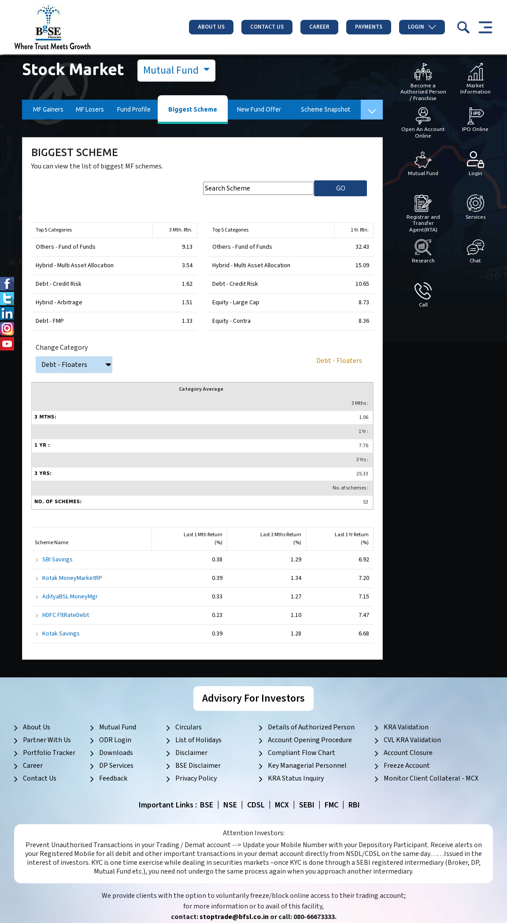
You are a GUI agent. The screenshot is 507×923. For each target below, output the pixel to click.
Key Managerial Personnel (307, 765)
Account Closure (408, 753)
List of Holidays (198, 740)
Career (319, 27)
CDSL (256, 805)
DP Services (116, 765)
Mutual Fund (172, 70)
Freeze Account (407, 765)
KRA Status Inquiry (296, 778)
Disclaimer (191, 753)
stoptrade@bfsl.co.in (234, 917)
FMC (331, 805)
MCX (282, 805)
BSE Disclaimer (198, 765)
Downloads (116, 753)
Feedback (113, 778)
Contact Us (267, 27)
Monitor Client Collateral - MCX (431, 778)
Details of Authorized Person (311, 727)
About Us (211, 27)
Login (422, 27)
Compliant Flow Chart (301, 753)
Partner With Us (47, 740)
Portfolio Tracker (49, 753)
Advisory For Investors (253, 698)
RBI (354, 805)
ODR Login (115, 740)
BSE (206, 805)
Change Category (62, 347)
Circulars (188, 727)
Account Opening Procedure (310, 740)
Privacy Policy (196, 778)
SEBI (307, 805)
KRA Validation (406, 727)
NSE (230, 805)
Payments (368, 27)
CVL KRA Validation (412, 740)
